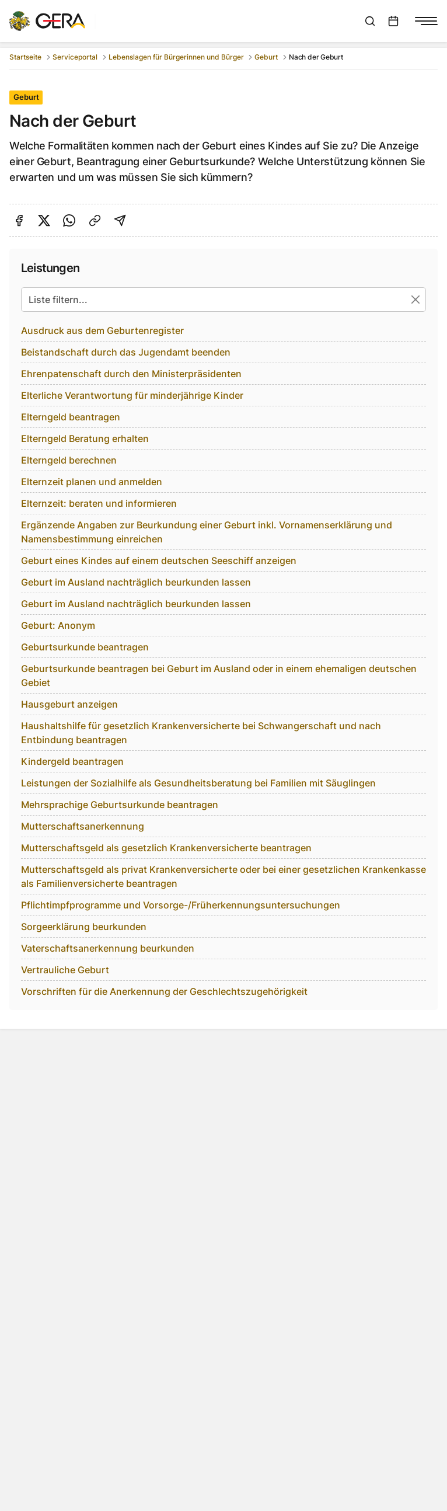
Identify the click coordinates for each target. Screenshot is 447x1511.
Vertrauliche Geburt (65, 970)
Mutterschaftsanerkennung (82, 826)
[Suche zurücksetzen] (415, 299)
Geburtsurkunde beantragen (85, 647)
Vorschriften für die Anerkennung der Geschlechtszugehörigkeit (164, 991)
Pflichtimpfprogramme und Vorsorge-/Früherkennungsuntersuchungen (180, 905)
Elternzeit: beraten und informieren (99, 503)
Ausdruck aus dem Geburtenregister (102, 330)
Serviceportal (75, 57)
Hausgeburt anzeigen (69, 704)
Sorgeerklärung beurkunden (83, 926)
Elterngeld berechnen (69, 460)
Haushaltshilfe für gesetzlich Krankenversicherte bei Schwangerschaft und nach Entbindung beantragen (201, 733)
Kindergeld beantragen (72, 761)
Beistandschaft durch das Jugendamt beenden (126, 352)
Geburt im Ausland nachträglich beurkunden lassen (136, 582)
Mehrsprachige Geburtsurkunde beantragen (119, 804)
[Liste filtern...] (223, 299)
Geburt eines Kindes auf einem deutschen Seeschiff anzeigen (158, 560)
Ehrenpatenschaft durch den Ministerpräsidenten (131, 374)
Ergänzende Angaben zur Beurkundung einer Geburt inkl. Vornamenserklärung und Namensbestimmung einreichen (206, 532)
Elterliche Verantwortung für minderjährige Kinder (132, 395)
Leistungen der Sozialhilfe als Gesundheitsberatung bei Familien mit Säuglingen (198, 783)
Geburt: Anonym (58, 625)
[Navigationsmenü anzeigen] (426, 21)
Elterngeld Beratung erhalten (85, 438)
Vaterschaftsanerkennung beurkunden (107, 948)
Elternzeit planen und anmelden (91, 482)
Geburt (266, 57)
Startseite (25, 57)
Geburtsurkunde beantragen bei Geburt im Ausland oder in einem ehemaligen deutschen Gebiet (219, 675)
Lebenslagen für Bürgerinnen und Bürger (176, 57)
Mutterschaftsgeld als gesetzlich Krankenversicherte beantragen (166, 848)
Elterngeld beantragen (70, 417)
